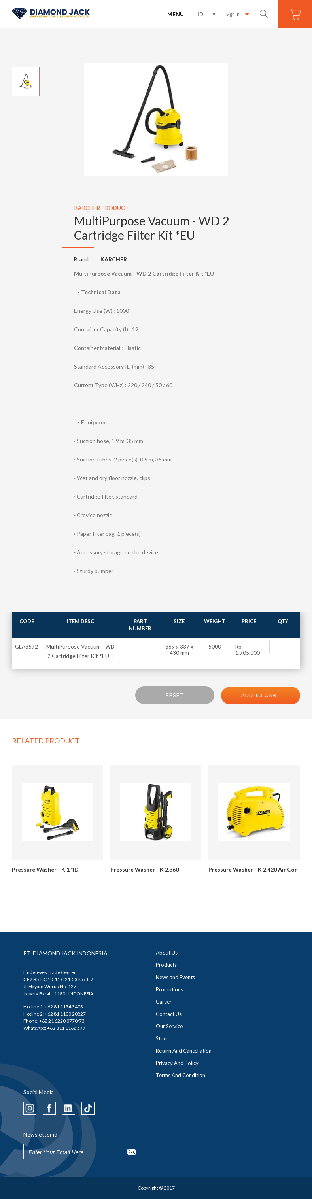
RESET (174, 695)
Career (164, 1002)
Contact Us (169, 1014)
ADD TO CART (260, 695)
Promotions (169, 989)
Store (162, 1038)
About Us (167, 952)
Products (166, 965)
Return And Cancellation (184, 1051)
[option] (156, 120)
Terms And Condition (180, 1075)
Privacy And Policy (177, 1063)
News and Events (175, 977)
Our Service (169, 1026)
